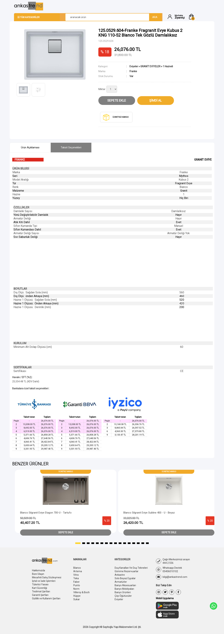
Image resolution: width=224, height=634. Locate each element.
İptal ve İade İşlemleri (43, 581)
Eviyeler (134, 66)
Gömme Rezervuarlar (126, 571)
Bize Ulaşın (38, 574)
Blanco (77, 567)
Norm (76, 588)
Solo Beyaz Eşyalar (125, 578)
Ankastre (120, 574)
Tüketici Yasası (40, 584)
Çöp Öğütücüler (123, 595)
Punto (76, 585)
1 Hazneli (168, 66)
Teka (76, 578)
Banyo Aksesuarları (125, 585)
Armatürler (121, 581)
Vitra (76, 574)
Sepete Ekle (116, 100)
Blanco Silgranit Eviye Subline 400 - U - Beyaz (149, 512)
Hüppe (76, 595)
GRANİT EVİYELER (150, 66)
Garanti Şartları (40, 595)
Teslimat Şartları (41, 591)
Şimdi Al (155, 100)
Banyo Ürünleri (123, 592)
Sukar (76, 599)
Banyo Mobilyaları (124, 588)
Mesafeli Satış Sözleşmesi (46, 577)
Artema (77, 571)
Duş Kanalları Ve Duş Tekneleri (131, 567)
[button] (199, 16)
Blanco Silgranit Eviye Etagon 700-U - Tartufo (46, 512)
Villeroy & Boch (81, 592)
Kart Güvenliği (39, 588)
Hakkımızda (38, 570)
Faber (76, 581)
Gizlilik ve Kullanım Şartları (46, 598)
